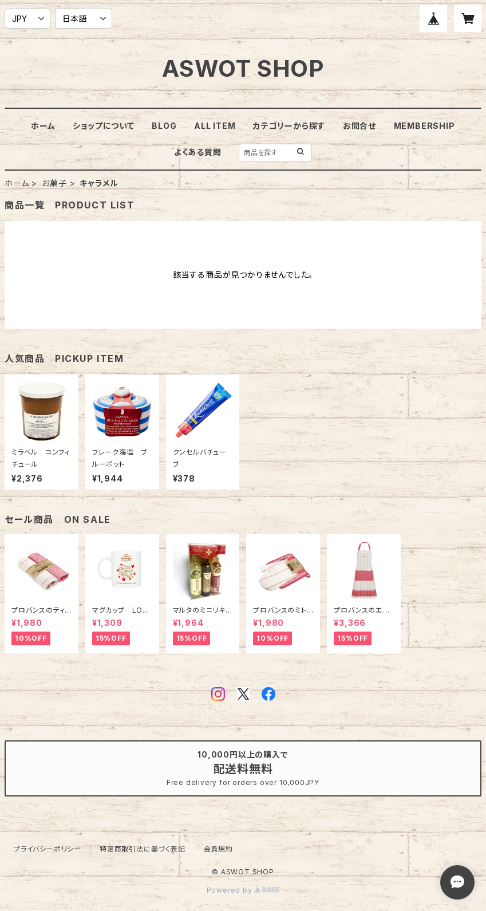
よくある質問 (198, 152)
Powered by (243, 890)
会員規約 (218, 849)
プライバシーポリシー (47, 849)
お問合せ (359, 126)
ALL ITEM (214, 126)
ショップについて (103, 126)
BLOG (164, 126)
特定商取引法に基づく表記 (142, 849)
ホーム (43, 126)
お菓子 (54, 183)
